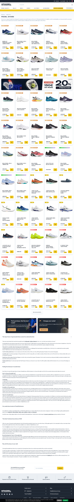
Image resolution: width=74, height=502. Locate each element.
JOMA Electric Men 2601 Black (50, 191)
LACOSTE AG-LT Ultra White (35, 301)
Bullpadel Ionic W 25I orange (21, 191)
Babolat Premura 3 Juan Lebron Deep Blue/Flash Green (6, 42)
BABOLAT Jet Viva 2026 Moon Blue (50, 109)
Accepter (65, 500)
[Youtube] (4, 494)
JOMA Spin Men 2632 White (35, 273)
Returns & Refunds (54, 497)
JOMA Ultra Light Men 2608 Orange (35, 191)
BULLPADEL (15, 412)
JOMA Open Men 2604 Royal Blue (21, 219)
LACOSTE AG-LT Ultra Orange (21, 301)
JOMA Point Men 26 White (64, 301)
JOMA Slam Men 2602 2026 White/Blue (65, 219)
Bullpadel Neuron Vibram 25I (50, 137)
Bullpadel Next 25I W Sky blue (7, 191)
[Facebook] (2, 494)
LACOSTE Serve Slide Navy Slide (65, 191)
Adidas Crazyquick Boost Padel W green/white (50, 246)
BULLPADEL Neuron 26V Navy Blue (5, 109)
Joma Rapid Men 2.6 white (50, 219)
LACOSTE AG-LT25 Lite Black (65, 273)
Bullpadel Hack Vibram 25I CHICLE (36, 164)
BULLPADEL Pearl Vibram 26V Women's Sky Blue (6, 70)
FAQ (30, 497)
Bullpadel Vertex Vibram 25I (65, 137)
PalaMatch (57, 1)
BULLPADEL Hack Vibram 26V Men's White (20, 70)
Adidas (31, 341)
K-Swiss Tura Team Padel (64, 246)
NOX (23, 412)
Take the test (12, 329)
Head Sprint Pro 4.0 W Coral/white (6, 273)
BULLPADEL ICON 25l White (21, 137)
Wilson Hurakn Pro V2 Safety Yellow (35, 246)
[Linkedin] (7, 494)
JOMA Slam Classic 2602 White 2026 (20, 273)
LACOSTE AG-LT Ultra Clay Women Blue (6, 301)
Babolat (35, 341)
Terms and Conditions (37, 497)
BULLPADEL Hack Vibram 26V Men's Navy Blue (35, 42)
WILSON (35, 412)
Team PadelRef (62, 1)
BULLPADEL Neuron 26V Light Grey (34, 109)
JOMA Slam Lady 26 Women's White (21, 246)
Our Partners (62, 497)
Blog (67, 1)
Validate (60, 468)
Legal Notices (45, 497)
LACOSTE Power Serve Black (50, 301)
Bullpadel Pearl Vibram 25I (35, 137)
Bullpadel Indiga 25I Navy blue (65, 109)
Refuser (59, 500)
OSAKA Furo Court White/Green (6, 219)
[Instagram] (9, 494)
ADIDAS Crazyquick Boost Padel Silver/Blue (49, 42)
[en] (72, 1)
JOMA (29, 412)
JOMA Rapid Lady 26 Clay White (35, 219)
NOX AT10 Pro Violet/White (64, 69)
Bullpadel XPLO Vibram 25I (7, 164)
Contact (25, 497)
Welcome (3, 14)
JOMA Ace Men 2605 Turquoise (50, 273)
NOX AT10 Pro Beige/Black (35, 69)
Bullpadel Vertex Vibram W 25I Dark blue (6, 137)
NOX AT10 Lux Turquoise (49, 69)
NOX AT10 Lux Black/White (49, 164)
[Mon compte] (72, 4)
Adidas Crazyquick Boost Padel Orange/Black (65, 42)
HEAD (20, 412)
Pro (69, 1)
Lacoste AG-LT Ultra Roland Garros (6, 246)
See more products (37, 312)
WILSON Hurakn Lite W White (21, 109)
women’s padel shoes (49, 414)
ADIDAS (26, 412)
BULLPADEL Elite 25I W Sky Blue (65, 164)
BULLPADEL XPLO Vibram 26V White (21, 42)
